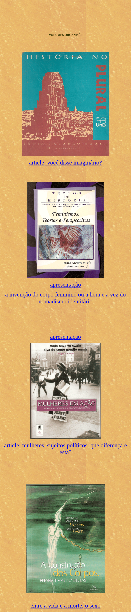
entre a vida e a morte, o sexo (66, 605)
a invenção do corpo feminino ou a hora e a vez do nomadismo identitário (65, 298)
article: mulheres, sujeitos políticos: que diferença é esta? (65, 449)
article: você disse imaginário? (65, 162)
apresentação (65, 284)
